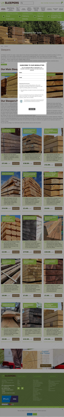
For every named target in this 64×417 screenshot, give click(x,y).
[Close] (46, 63)
